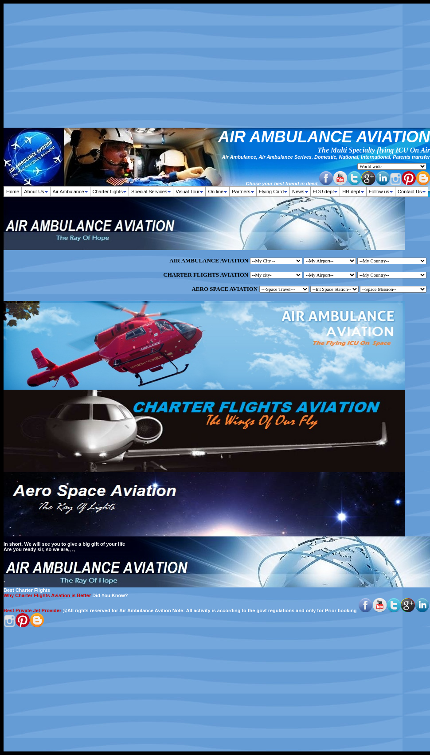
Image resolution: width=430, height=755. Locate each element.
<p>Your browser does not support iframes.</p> (217, 275)
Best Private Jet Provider (32, 610)
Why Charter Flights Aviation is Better (47, 595)
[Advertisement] (217, 66)
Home (12, 191)
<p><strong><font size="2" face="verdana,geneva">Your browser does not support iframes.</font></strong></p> (291, 165)
